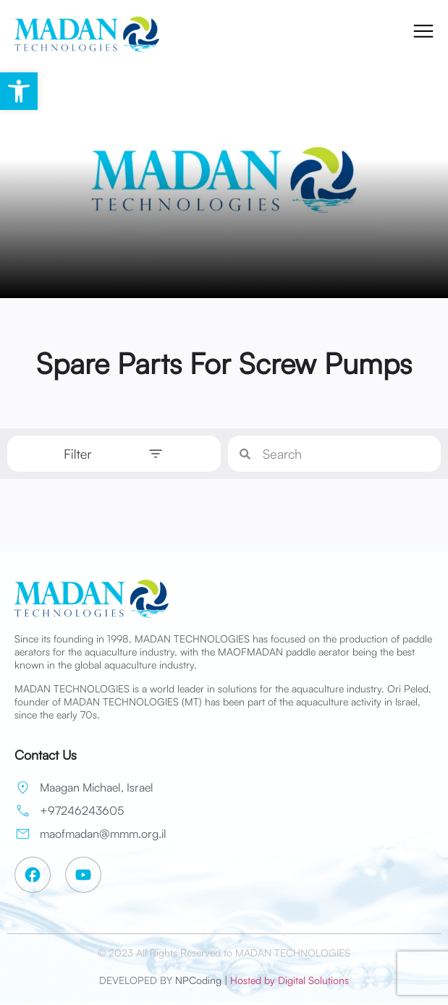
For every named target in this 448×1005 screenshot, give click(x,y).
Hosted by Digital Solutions (289, 980)
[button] (19, 91)
